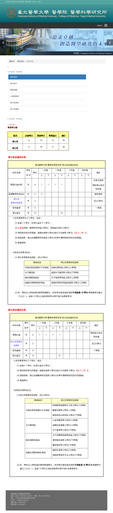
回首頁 (8, 2)
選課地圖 (13, 90)
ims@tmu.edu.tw (23, 500)
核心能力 (13, 83)
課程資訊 (20, 61)
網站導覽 (21, 2)
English (34, 2)
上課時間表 (14, 96)
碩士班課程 (14, 109)
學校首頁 (14, 2)
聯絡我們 (28, 2)
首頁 (11, 61)
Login (39, 2)
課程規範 (13, 77)
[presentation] (3, 42)
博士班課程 (14, 102)
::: (8, 67)
